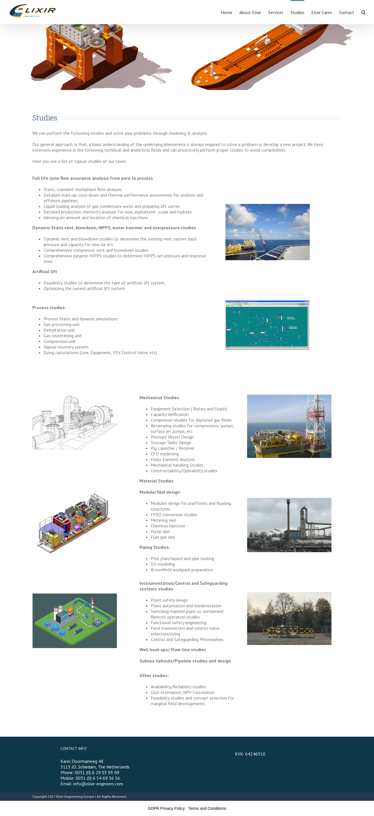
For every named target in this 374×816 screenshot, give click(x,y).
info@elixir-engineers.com (98, 783)
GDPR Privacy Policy (166, 808)
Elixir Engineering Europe (75, 796)
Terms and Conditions (207, 808)
